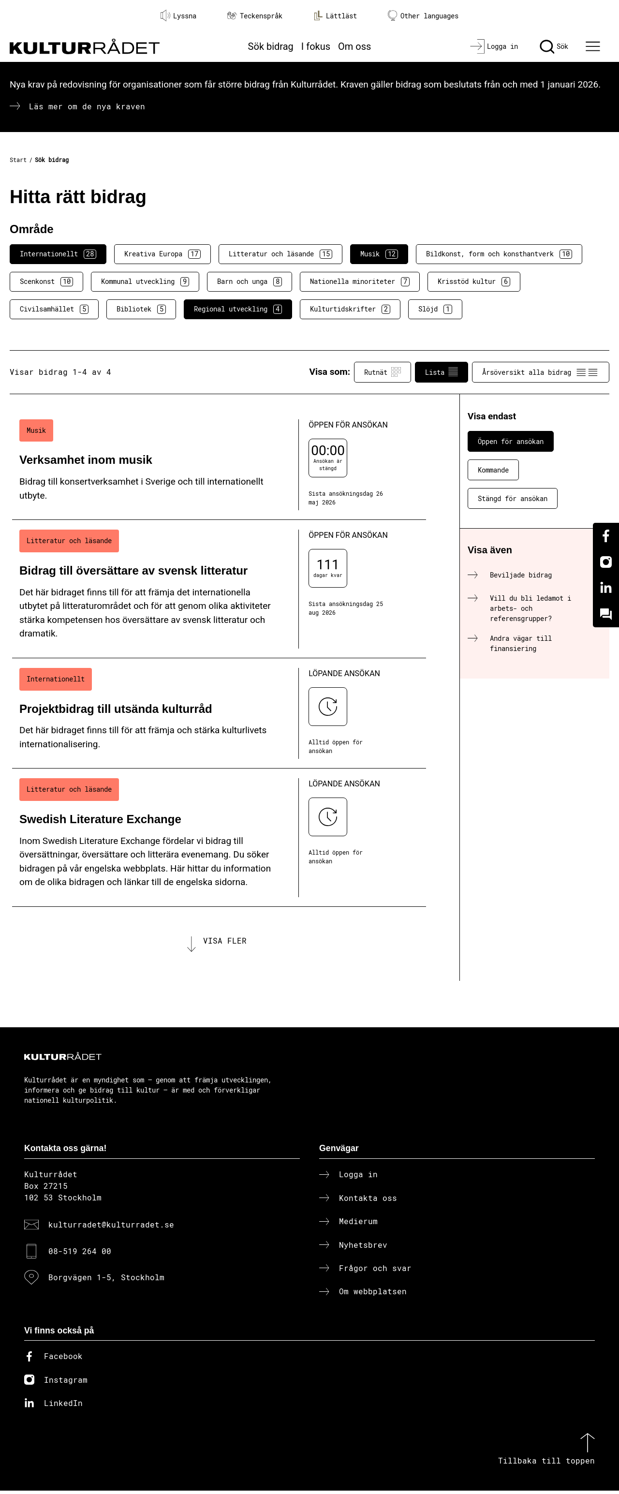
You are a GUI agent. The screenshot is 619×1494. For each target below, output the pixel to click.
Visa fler (225, 942)
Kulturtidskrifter (350, 309)
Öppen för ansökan (511, 441)
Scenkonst (46, 281)
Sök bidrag (271, 46)
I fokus (315, 46)
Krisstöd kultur (474, 281)
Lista (441, 372)
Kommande (493, 469)
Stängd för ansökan (512, 498)
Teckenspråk (254, 15)
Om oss (354, 46)
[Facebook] (606, 536)
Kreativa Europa (162, 254)
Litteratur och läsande (280, 254)
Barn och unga (249, 281)
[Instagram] (606, 562)
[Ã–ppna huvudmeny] (594, 46)
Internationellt (58, 254)
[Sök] (554, 46)
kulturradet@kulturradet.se (111, 1228)
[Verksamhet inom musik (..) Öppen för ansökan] (219, 465)
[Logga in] (494, 46)
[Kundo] (606, 614)
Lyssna (178, 15)
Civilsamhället (54, 309)
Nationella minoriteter (360, 281)
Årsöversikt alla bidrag (540, 372)
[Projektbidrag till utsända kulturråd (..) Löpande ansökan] (219, 713)
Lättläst (335, 15)
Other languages (423, 15)
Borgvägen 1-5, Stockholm (106, 1280)
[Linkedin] (606, 588)
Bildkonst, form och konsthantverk (499, 254)
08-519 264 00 (79, 1254)
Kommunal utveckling (145, 281)
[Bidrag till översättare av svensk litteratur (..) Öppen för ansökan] (219, 589)
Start (18, 159)
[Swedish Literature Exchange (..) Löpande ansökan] (219, 838)
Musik (379, 254)
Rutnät (382, 372)
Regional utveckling (238, 309)
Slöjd (435, 309)
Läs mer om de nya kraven (87, 106)
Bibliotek (141, 309)
